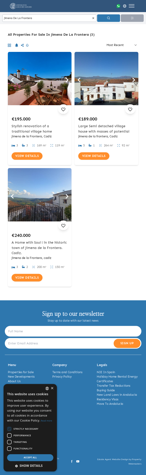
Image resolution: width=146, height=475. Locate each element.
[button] (30, 465)
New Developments (21, 376)
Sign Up (127, 343)
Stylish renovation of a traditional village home (32, 128)
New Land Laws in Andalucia (117, 394)
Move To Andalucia (110, 404)
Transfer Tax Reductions (113, 385)
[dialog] (30, 427)
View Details (27, 156)
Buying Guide (106, 390)
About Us (14, 381)
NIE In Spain (106, 372)
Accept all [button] (30, 457)
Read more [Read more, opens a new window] (46, 420)
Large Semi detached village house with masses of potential (103, 128)
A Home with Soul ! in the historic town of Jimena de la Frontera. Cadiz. (39, 247)
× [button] (52, 388)
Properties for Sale (21, 372)
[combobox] (49, 18)
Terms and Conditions (67, 372)
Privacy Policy (62, 376)
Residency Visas (107, 399)
